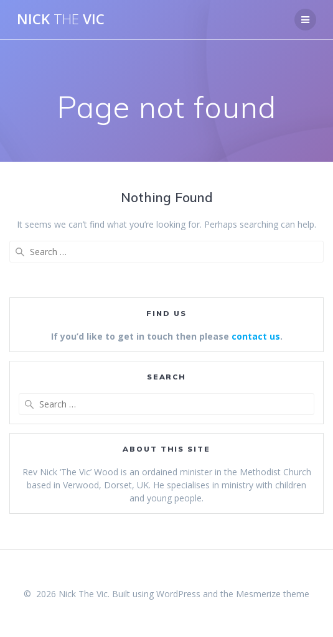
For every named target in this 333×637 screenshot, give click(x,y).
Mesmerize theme (272, 594)
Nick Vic (61, 19)
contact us (256, 336)
